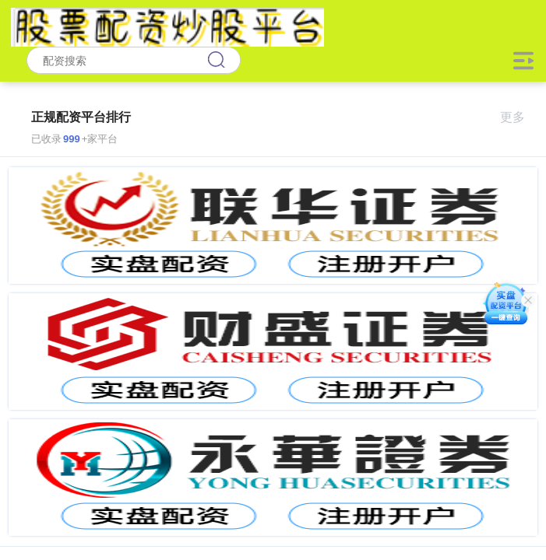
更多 (519, 117)
